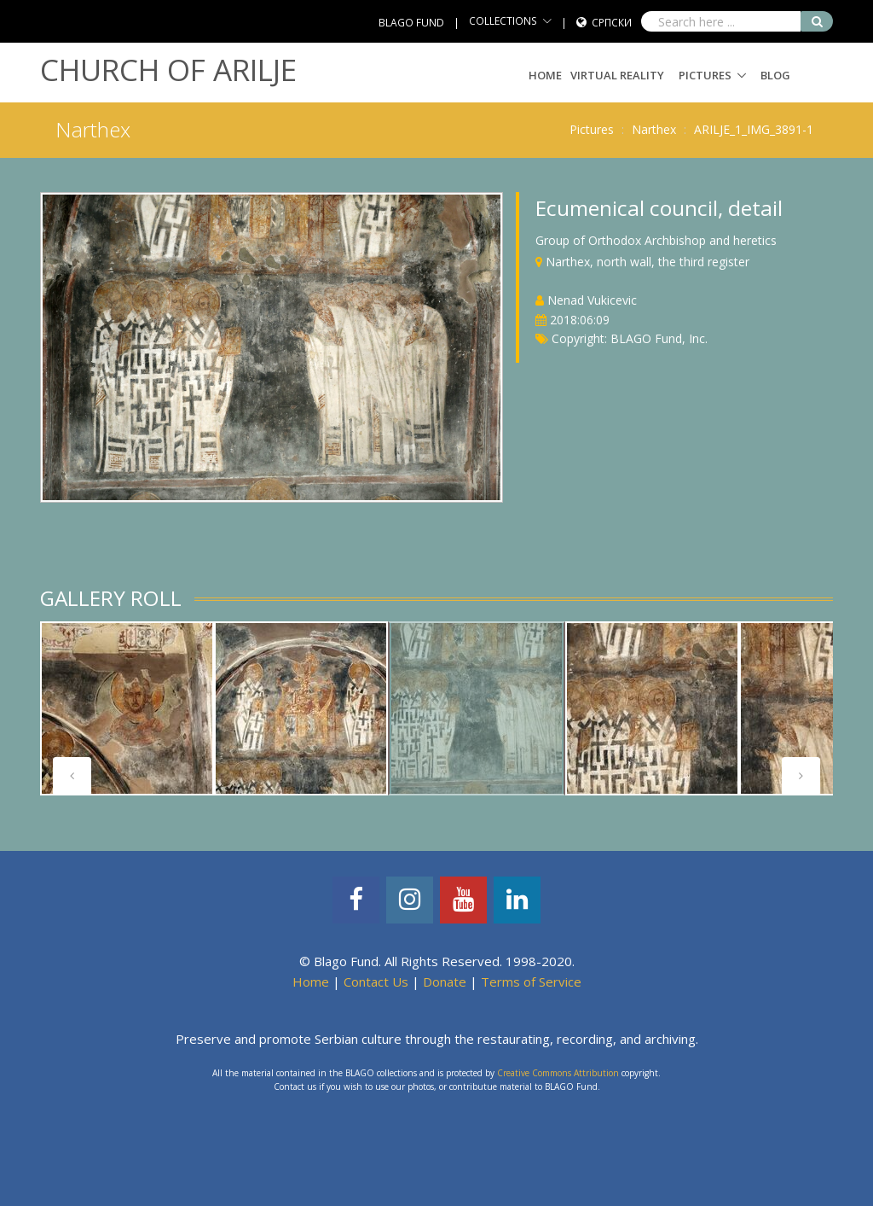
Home (545, 75)
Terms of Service (531, 981)
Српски (612, 22)
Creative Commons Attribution (558, 1073)
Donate (444, 981)
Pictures (705, 75)
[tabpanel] (127, 708)
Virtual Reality (617, 75)
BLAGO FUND (411, 22)
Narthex (654, 129)
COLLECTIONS (503, 21)
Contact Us (376, 981)
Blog (775, 75)
